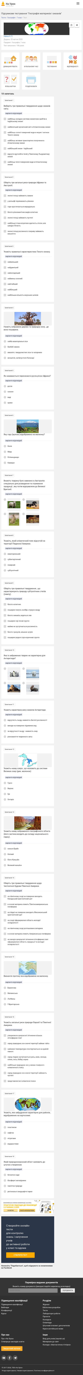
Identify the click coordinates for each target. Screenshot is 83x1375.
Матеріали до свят (51, 1341)
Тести (45, 1310)
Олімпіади (47, 1322)
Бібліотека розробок (51, 1307)
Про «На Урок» (7, 1339)
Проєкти (46, 1316)
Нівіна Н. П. (8, 36)
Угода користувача (9, 1371)
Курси (3, 1313)
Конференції (6, 1310)
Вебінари (5, 1307)
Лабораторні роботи (51, 1313)
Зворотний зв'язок (11, 1348)
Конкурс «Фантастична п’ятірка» (57, 1345)
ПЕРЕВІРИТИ (68, 1290)
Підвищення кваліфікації (12, 1304)
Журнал (46, 1304)
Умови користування (25, 1371)
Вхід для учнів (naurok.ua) (54, 1339)
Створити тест (20, 1255)
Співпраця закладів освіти (12, 1341)
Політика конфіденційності (44, 1371)
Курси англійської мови (53, 1329)
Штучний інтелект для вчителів (56, 1325)
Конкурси (47, 1320)
